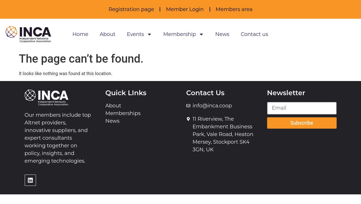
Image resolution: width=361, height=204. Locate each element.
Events (139, 34)
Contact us (254, 34)
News (222, 34)
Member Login (185, 9)
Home (80, 34)
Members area (234, 9)
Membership (183, 34)
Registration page (131, 9)
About (107, 34)
